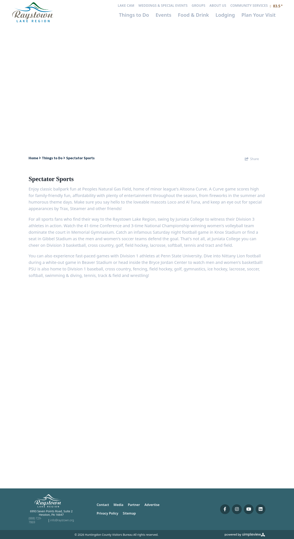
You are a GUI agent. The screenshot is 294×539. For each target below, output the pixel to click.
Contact (103, 504)
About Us (217, 5)
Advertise (151, 504)
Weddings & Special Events (163, 5)
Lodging (225, 14)
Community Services (249, 5)
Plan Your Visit (259, 14)
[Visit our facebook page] (225, 509)
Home (35, 158)
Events (163, 14)
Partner (134, 504)
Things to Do (134, 14)
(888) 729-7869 (35, 520)
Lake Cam (126, 5)
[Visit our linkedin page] (260, 509)
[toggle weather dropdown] (276, 6)
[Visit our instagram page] (237, 509)
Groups (198, 5)
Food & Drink (193, 14)
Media (118, 504)
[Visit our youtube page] (249, 509)
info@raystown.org (62, 520)
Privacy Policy (107, 513)
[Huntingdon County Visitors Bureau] (32, 12)
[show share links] (251, 159)
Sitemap (129, 513)
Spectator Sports (80, 158)
